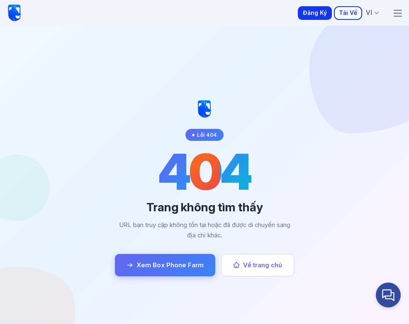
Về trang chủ (257, 265)
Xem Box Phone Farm (165, 265)
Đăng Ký (315, 12)
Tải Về (348, 12)
